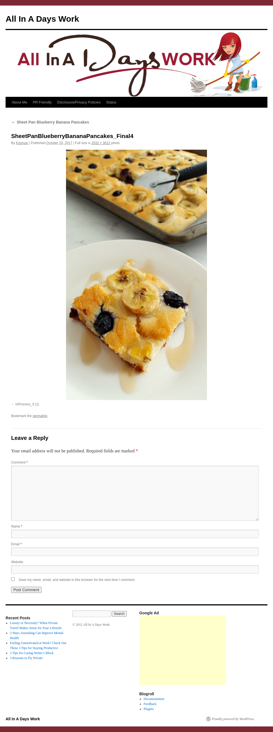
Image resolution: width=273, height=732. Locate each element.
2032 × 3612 (100, 143)
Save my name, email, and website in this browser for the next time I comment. (77, 580)
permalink (40, 416)
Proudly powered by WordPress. (233, 719)
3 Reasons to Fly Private (26, 658)
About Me (19, 102)
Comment (19, 462)
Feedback (150, 704)
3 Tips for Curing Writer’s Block (32, 653)
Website (17, 562)
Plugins (149, 709)
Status (111, 102)
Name (16, 526)
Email (16, 544)
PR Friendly (42, 102)
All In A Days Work (42, 18)
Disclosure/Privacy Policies (79, 102)
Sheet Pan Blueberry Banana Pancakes (50, 122)
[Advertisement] (182, 650)
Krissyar (22, 143)
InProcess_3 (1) (27, 404)
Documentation (154, 699)
